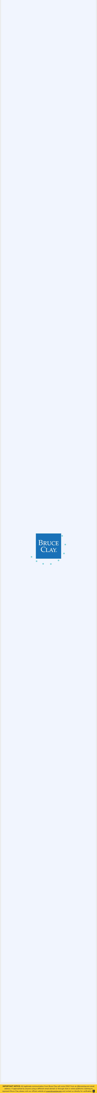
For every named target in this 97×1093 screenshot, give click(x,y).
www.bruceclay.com (54, 1091)
